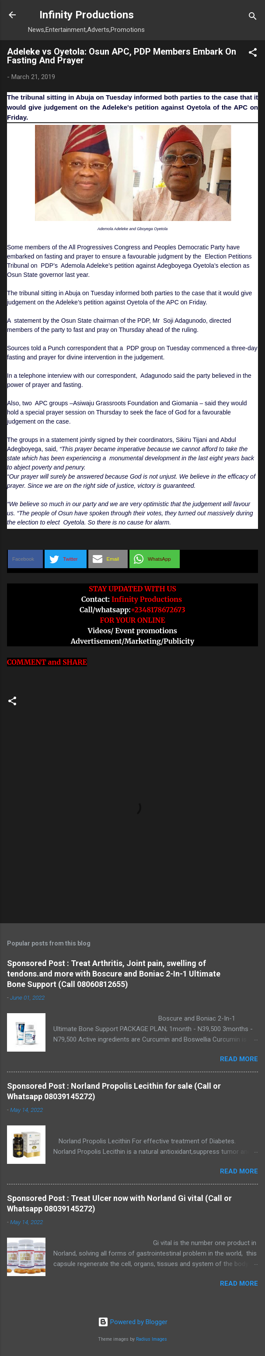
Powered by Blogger (132, 1322)
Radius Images (151, 1339)
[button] (253, 54)
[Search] (253, 17)
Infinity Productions (86, 15)
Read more (239, 1059)
